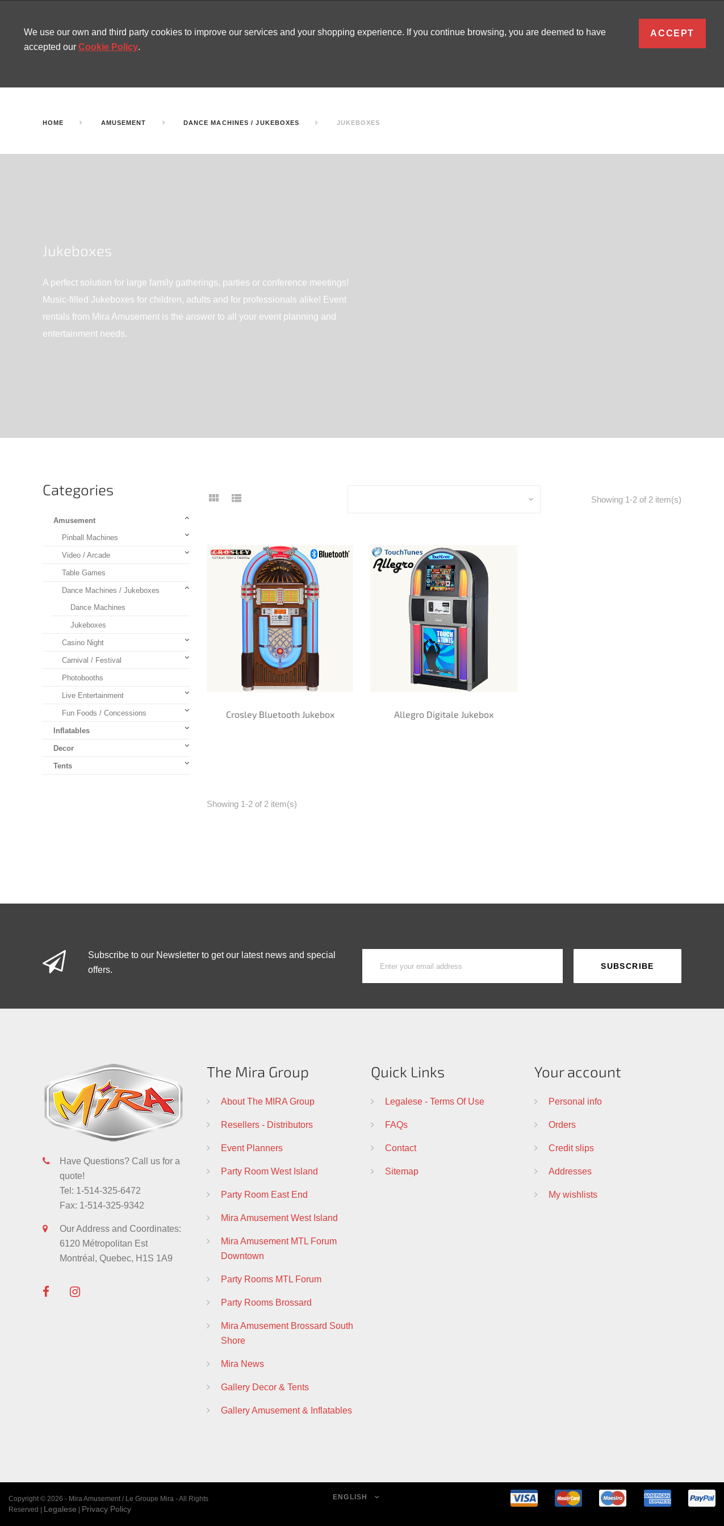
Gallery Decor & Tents (265, 1387)
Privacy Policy (106, 1509)
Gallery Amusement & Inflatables (286, 1410)
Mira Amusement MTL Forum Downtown (279, 1248)
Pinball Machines (90, 537)
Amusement (74, 520)
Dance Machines (97, 607)
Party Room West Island (269, 1171)
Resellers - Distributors (267, 1124)
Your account (577, 1071)
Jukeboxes (88, 624)
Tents (62, 765)
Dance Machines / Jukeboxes (111, 590)
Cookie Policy (108, 46)
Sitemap (402, 1171)
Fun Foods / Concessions (104, 712)
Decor (63, 747)
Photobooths (82, 677)
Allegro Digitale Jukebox (443, 714)
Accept (672, 33)
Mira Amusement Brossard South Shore (287, 1332)
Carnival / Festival (92, 659)
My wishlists (573, 1194)
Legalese (60, 1509)
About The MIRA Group (268, 1101)
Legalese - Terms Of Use (434, 1101)
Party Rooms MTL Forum (271, 1279)
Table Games (84, 572)
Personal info (575, 1101)
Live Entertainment (93, 695)
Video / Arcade (86, 554)
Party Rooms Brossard (266, 1302)
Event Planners (252, 1148)
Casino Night (83, 642)
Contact (400, 1148)
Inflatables (71, 730)
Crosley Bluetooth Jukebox (280, 714)
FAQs (396, 1124)
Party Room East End (264, 1194)
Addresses (570, 1171)
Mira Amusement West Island (279, 1218)
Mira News (242, 1363)
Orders (562, 1124)
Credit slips (571, 1148)
